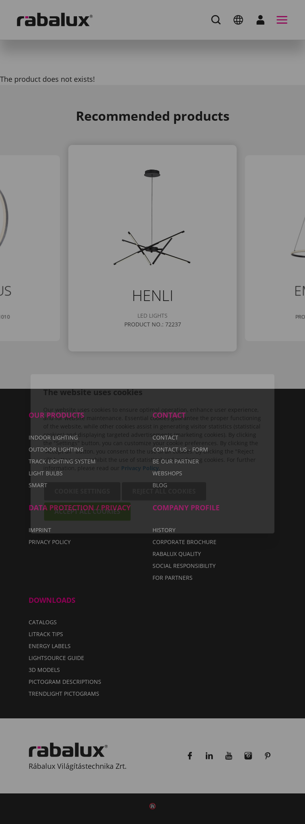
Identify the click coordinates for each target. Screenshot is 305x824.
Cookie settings (82, 449)
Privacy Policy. (140, 426)
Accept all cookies (87, 469)
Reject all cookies (164, 449)
